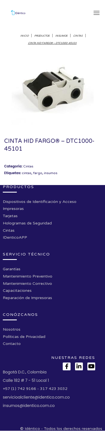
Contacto (12, 343)
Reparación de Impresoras (27, 297)
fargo (37, 173)
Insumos (61, 35)
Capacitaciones (17, 290)
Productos (42, 35)
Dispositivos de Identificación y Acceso (39, 201)
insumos (50, 173)
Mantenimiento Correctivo (27, 283)
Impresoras (13, 208)
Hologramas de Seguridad (27, 223)
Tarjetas (10, 216)
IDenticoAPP (15, 237)
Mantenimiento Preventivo (27, 276)
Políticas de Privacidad (24, 336)
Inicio (24, 35)
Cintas (78, 35)
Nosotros (11, 329)
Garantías (11, 269)
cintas (26, 173)
